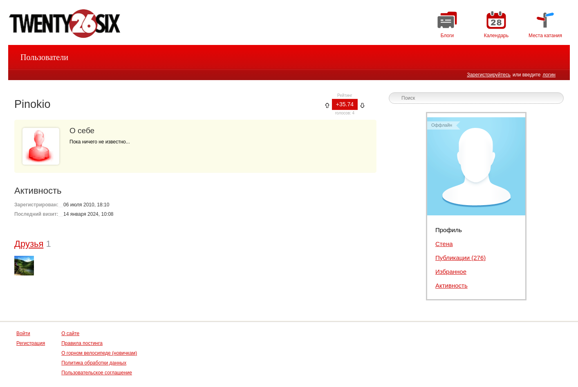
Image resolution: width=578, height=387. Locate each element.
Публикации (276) (460, 257)
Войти (23, 333)
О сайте (70, 333)
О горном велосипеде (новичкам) (99, 353)
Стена (444, 243)
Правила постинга (82, 343)
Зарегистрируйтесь (489, 75)
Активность (451, 285)
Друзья (28, 244)
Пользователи (44, 57)
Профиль (448, 229)
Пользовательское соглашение (96, 373)
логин (549, 75)
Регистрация (30, 343)
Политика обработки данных (93, 363)
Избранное (450, 271)
